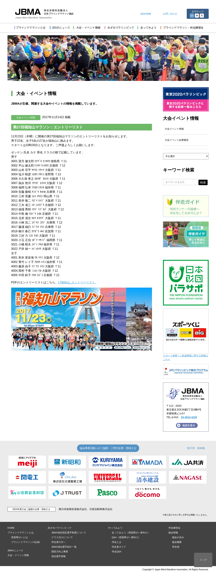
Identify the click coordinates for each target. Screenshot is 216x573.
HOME (11, 527)
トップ (203, 560)
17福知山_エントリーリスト (76, 282)
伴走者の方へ (58, 542)
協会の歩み (178, 537)
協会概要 (177, 542)
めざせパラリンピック (60, 527)
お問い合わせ (170, 13)
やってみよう (115, 527)
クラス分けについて (62, 537)
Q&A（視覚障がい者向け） (126, 537)
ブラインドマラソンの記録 (25, 542)
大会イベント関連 (25, 117)
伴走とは (116, 542)
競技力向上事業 (59, 551)
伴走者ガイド (119, 546)
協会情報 (173, 532)
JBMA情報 (145, 13)
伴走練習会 (174, 527)
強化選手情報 (58, 556)
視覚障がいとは (19, 537)
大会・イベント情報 (18, 555)
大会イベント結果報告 (177, 140)
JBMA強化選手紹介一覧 (64, 546)
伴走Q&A (116, 551)
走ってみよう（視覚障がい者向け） (131, 532)
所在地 (175, 546)
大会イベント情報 (181, 118)
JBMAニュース (15, 550)
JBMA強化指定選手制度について (68, 532)
